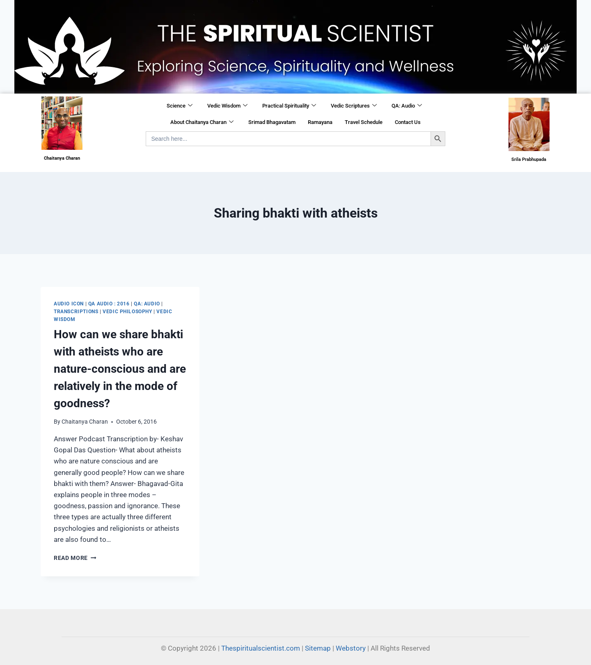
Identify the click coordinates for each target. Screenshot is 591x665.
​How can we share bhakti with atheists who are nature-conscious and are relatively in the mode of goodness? (120, 369)
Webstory (351, 648)
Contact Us (408, 122)
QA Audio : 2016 (109, 304)
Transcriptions (76, 311)
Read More (75, 558)
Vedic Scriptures (354, 106)
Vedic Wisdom (227, 106)
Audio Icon (69, 304)
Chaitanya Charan (85, 421)
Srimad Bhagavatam (272, 122)
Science (179, 106)
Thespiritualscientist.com (260, 648)
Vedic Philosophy (127, 311)
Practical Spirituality (289, 106)
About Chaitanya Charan (202, 122)
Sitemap (318, 648)
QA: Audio (407, 106)
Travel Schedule (364, 122)
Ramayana (320, 122)
